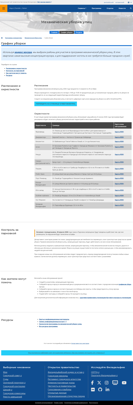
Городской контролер (14, 386)
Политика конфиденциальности (76, 403)
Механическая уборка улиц (33, 38)
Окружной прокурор (13, 382)
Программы (96, 8)
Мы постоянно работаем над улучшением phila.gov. (66, 353)
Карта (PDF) (119, 132)
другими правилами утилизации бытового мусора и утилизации (105, 298)
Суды (5, 379)
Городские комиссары (14, 393)
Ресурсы (79, 32)
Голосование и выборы (59, 389)
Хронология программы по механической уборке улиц (60, 324)
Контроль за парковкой (15, 71)
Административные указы (61, 382)
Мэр (5, 372)
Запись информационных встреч (52, 322)
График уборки (66, 32)
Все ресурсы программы (48, 326)
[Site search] (131, 8)
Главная (54, 32)
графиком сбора (125, 284)
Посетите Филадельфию (103, 375)
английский (109, 2)
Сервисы (81, 8)
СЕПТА (94, 372)
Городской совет (11, 375)
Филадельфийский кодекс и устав (65, 372)
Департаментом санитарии (80, 343)
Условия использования (44, 403)
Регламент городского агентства (64, 379)
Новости (122, 8)
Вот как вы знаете (44, 2)
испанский (119, 2)
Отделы (110, 8)
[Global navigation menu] (3, 8)
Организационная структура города (66, 396)
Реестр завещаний (12, 396)
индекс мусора (23, 52)
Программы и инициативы (13, 38)
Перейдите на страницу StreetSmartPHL (55, 104)
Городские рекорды (58, 375)
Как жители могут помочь (16, 73)
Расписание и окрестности (16, 68)
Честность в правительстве (62, 386)
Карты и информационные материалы (54, 319)
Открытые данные (57, 392)
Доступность (93, 403)
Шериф (6, 389)
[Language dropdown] (130, 2)
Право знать (58, 403)
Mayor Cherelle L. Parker (18, 8)
